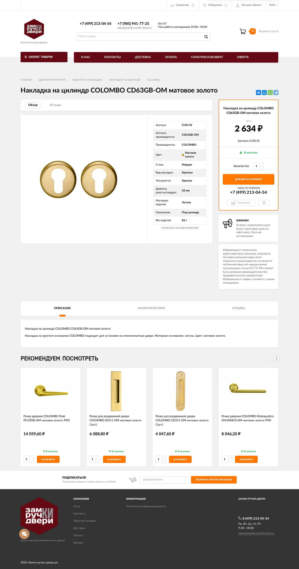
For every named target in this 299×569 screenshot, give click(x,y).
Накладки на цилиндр (124, 80)
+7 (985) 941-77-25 (133, 24)
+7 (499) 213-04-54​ (95, 24)
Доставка (143, 57)
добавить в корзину (248, 179)
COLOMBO (153, 80)
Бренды (78, 542)
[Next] (276, 359)
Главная (26, 80)
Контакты (112, 57)
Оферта (243, 57)
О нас (85, 57)
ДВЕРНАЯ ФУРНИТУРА (52, 80)
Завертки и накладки (87, 80)
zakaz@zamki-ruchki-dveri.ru (135, 28)
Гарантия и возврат (207, 57)
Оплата (171, 57)
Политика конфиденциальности (146, 506)
